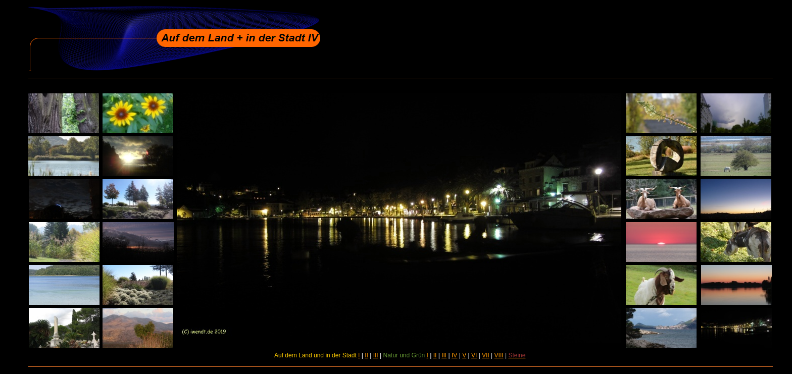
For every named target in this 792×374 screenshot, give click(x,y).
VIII (499, 355)
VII (485, 355)
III (375, 355)
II (366, 355)
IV (454, 355)
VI (474, 355)
